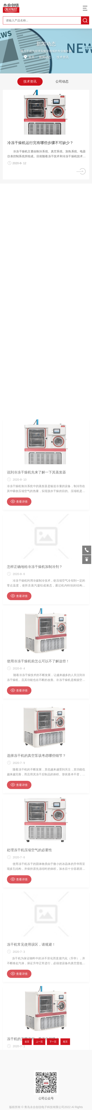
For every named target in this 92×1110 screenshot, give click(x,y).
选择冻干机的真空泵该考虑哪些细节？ (36, 966)
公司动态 (62, 81)
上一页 (40, 1042)
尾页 (61, 1042)
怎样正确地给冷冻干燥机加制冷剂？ (34, 777)
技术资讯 (30, 81)
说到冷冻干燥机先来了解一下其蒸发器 (36, 683)
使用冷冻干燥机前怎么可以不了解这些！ (38, 872)
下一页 (51, 1042)
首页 (32, 57)
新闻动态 (45, 57)
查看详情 (19, 712)
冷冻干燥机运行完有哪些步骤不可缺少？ (43, 143)
